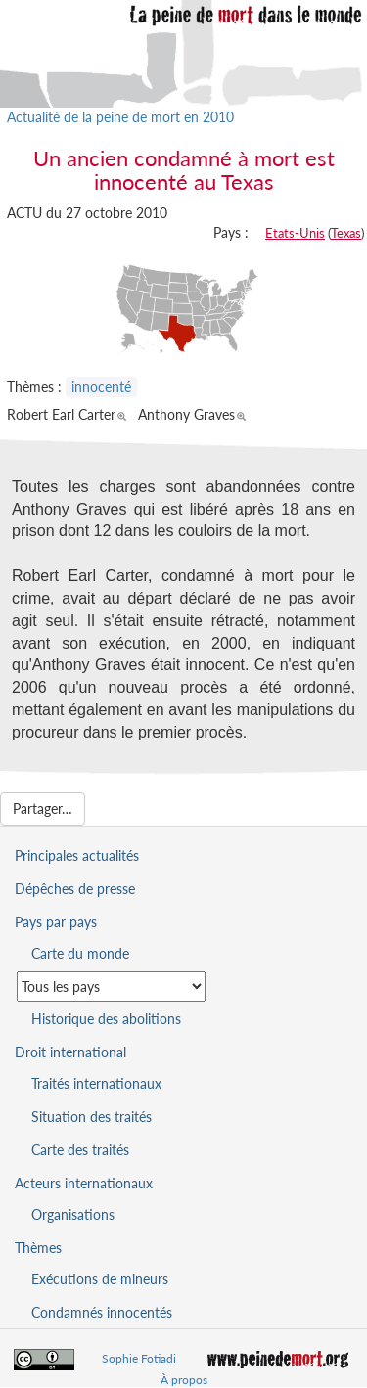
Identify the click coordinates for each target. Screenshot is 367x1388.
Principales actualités (77, 855)
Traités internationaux (96, 1083)
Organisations (73, 1214)
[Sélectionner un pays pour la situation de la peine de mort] (111, 986)
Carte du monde (80, 953)
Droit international (70, 1052)
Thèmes (38, 1247)
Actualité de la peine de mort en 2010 (120, 117)
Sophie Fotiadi (139, 1358)
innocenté (101, 387)
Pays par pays (56, 922)
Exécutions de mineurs (99, 1279)
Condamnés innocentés (101, 1312)
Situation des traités (91, 1116)
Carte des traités (80, 1150)
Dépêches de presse (75, 888)
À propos (184, 1379)
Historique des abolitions (106, 1018)
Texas (346, 233)
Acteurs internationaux (84, 1183)
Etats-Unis (295, 233)
